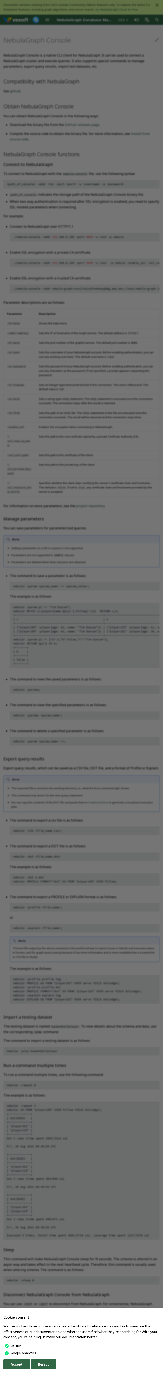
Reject (43, 1364)
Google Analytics (23, 1353)
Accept (17, 1364)
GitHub (15, 1346)
